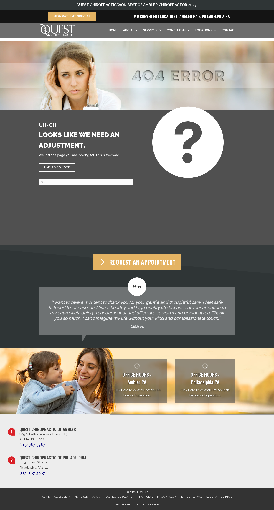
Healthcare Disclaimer (119, 496)
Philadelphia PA (216, 16)
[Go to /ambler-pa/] (137, 381)
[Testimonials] (137, 306)
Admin (46, 496)
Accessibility (62, 496)
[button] (57, 167)
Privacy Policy (166, 496)
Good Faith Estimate (219, 496)
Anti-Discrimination (87, 496)
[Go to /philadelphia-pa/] (205, 381)
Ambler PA (188, 16)
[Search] (86, 182)
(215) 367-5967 (32, 444)
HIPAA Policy (145, 496)
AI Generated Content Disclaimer (137, 504)
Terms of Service (191, 496)
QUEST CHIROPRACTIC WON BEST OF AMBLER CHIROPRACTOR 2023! (137, 5)
